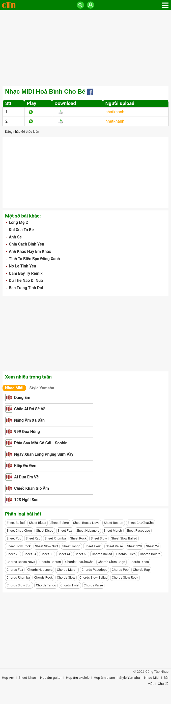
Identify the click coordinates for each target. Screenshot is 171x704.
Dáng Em (22, 397)
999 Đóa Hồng (27, 431)
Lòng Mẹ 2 (18, 222)
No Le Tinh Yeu (22, 266)
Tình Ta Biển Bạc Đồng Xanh (34, 258)
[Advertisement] (85, 48)
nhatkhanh (114, 112)
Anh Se (15, 237)
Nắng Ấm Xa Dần (29, 420)
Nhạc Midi (14, 388)
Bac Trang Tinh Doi (26, 287)
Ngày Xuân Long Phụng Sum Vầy (43, 454)
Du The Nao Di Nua (26, 280)
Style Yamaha (42, 388)
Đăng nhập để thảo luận (22, 131)
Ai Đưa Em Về (26, 477)
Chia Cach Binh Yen (26, 244)
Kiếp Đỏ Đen (25, 465)
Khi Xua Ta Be (21, 229)
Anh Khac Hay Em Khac (30, 251)
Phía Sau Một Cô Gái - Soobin (41, 443)
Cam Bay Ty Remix (26, 273)
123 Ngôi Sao (26, 499)
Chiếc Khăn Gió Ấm (31, 488)
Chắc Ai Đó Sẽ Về (29, 409)
